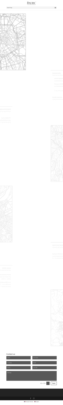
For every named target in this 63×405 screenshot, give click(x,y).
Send (53, 383)
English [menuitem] (37, 401)
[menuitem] (28, 402)
